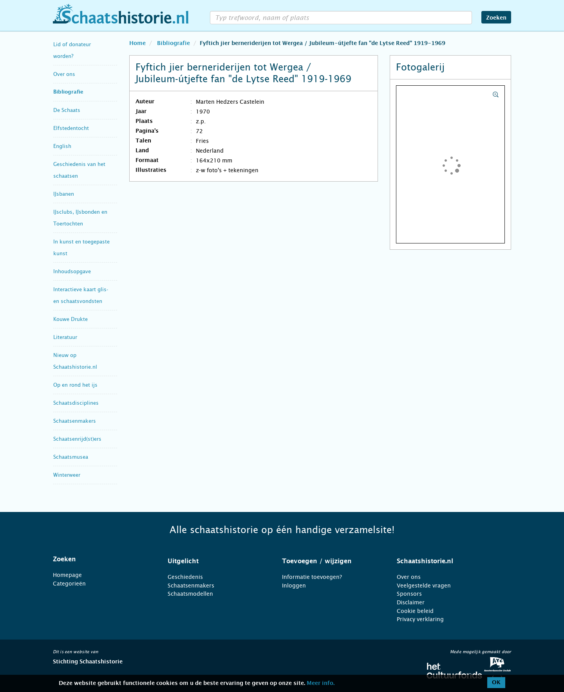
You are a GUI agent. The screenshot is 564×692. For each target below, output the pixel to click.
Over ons (64, 74)
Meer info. (320, 683)
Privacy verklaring (420, 619)
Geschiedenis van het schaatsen (79, 170)
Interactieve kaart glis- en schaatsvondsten (80, 295)
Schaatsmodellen (190, 594)
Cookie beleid (415, 611)
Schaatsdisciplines (76, 403)
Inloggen (294, 585)
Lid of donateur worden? (72, 50)
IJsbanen (63, 194)
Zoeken (496, 18)
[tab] (100, 559)
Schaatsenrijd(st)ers (77, 439)
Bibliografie (68, 92)
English (62, 146)
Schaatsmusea (70, 457)
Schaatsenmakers (74, 421)
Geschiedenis (185, 577)
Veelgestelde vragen (424, 585)
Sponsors (409, 594)
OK (496, 682)
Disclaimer (411, 602)
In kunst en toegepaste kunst (81, 247)
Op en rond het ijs (75, 385)
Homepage (67, 575)
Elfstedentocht (71, 128)
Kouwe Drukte (70, 319)
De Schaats (66, 110)
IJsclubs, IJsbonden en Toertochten (80, 218)
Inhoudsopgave (72, 271)
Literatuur (65, 337)
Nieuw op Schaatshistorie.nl (75, 361)
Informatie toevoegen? (312, 577)
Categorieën (69, 583)
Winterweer (66, 475)
